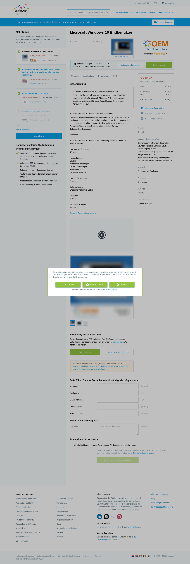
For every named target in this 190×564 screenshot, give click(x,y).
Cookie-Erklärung (111, 290)
